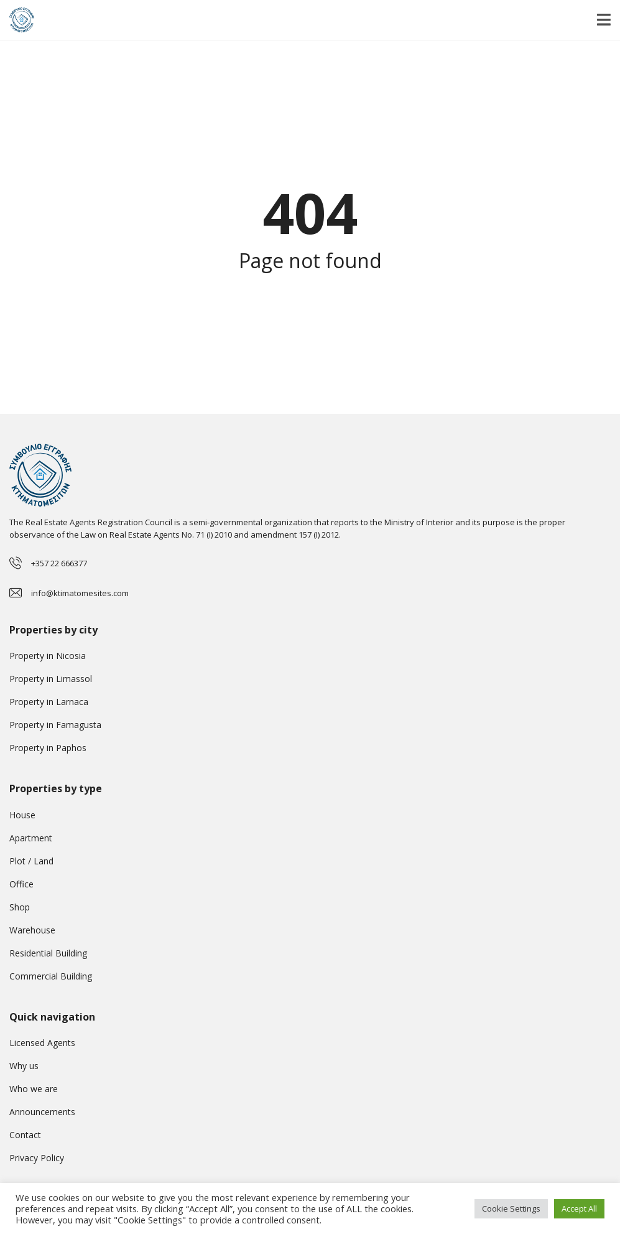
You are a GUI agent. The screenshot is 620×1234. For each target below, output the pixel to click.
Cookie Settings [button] (511, 1208)
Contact (25, 1135)
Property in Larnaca (48, 702)
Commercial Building (50, 976)
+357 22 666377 (59, 563)
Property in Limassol (50, 679)
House (22, 815)
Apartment (30, 838)
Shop (19, 907)
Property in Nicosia (47, 655)
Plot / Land (31, 861)
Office (21, 884)
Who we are (33, 1089)
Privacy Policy (36, 1158)
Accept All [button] (579, 1208)
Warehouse (32, 930)
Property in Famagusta (55, 725)
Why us (24, 1066)
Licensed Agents (42, 1043)
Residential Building (48, 953)
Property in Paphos (47, 748)
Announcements (42, 1112)
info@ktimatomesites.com (80, 593)
